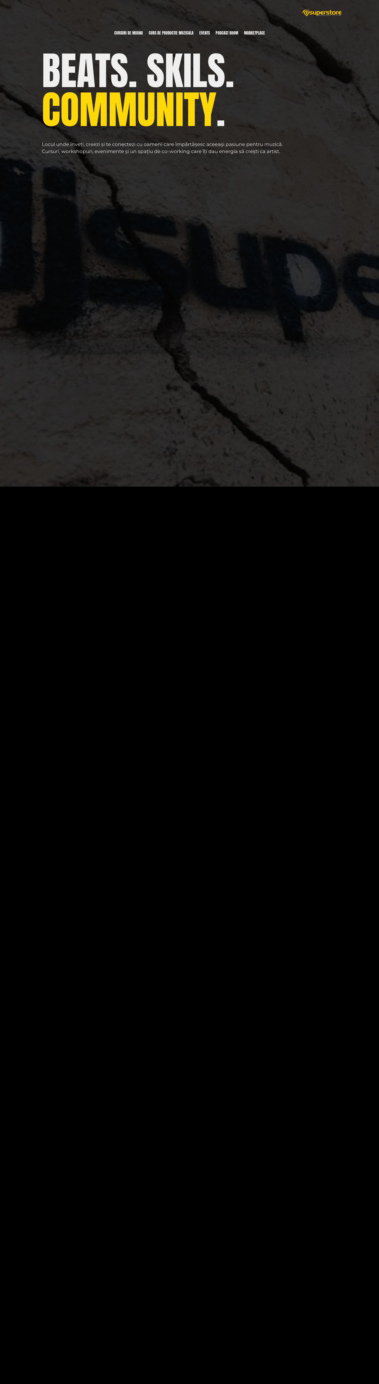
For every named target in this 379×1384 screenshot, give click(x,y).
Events (204, 33)
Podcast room (227, 33)
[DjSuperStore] (321, 13)
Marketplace (254, 33)
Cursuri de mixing (128, 33)
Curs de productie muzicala (171, 33)
